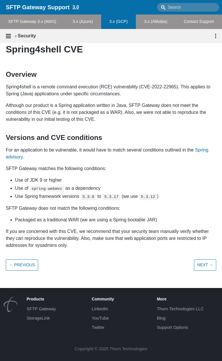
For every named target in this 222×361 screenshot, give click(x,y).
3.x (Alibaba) (155, 21)
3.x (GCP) (118, 21)
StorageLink (38, 318)
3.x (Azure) (83, 21)
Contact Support (199, 21)
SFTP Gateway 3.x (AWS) (32, 21)
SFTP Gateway (41, 308)
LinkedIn (100, 308)
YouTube (100, 318)
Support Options (172, 327)
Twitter (98, 327)
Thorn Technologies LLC (180, 308)
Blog (161, 318)
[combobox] (188, 7)
